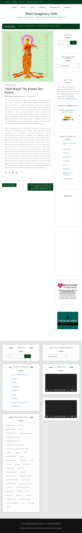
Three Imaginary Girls (41, 14)
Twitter (66, 153)
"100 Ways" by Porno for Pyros (24, 90)
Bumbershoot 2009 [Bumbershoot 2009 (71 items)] (13, 441)
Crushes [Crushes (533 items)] (18, 452)
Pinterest (66, 169)
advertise (70, 110)
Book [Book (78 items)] (21, 429)
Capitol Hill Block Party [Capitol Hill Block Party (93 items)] (15, 445)
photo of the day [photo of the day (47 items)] (26, 483)
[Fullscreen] (75, 390)
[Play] (47, 390)
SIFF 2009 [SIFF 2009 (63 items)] (9, 495)
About (8, 2)
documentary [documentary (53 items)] (11, 456)
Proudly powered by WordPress (31, 528)
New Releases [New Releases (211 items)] (11, 476)
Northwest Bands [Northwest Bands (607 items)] (25, 476)
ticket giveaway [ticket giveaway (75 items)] (24, 499)
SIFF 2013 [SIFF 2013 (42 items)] (29, 495)
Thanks (22, 2)
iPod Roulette (11, 85)
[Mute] (72, 390)
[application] (61, 383)
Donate (14, 2)
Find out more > (71, 98)
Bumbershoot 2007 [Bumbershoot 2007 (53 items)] (26, 433)
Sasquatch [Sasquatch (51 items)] (10, 491)
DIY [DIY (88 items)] (25, 452)
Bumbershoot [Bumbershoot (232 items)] (11, 433)
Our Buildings (9, 185)
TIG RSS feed (68, 178)
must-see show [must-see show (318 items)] (11, 472)
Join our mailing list (34, 2)
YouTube (66, 161)
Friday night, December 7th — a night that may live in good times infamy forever (40, 187)
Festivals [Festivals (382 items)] (23, 460)
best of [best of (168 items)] (21, 425)
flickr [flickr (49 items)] (8, 464)
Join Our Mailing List (19, 375)
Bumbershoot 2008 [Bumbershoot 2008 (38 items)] (13, 437)
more (71, 112)
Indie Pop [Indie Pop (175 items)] (20, 468)
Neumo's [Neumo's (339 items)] (23, 472)
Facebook (66, 149)
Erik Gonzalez (9, 96)
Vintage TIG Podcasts (19, 402)
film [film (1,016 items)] (31, 460)
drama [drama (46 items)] (22, 456)
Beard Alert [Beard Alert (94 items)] (10, 425)
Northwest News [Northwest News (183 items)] (12, 480)
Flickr (65, 165)
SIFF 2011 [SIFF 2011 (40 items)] (19, 495)
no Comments (30, 96)
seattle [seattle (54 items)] (20, 491)
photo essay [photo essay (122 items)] (26, 480)
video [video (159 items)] (8, 507)
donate (61, 110)
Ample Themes (57, 528)
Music (23, 7)
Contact (42, 7)
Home (14, 7)
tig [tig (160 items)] (23, 503)
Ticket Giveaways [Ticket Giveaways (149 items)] (12, 503)
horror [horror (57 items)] (17, 464)
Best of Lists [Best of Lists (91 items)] (11, 429)
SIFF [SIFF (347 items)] (27, 491)
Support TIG (55, 7)
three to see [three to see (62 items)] (10, 499)
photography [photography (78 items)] (11, 483)
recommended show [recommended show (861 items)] (23, 487)
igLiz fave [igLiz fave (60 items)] (26, 464)
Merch (67, 7)
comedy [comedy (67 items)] (9, 452)
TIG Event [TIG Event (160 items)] (31, 503)
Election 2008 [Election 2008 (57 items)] (11, 460)
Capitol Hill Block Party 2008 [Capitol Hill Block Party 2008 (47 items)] (17, 448)
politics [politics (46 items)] (9, 487)
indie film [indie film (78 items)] (10, 468)
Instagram (67, 157)
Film (32, 7)
